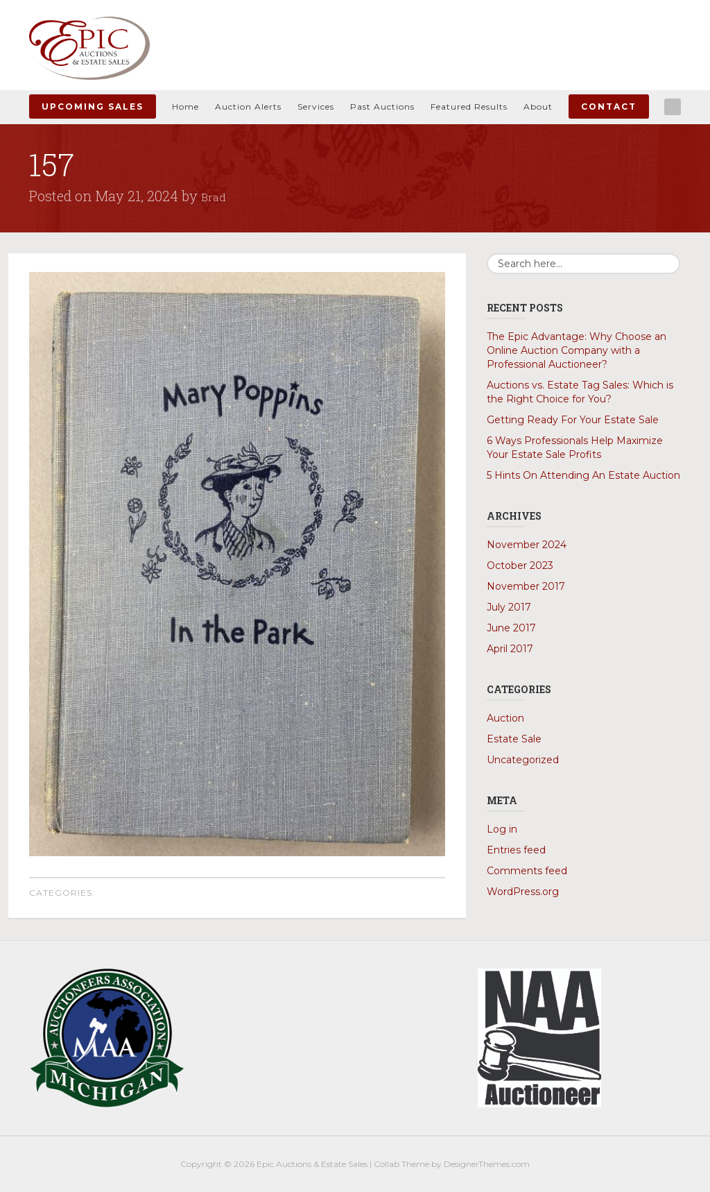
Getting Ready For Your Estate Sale (573, 420)
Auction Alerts (248, 106)
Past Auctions (382, 106)
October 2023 (520, 565)
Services (315, 106)
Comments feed (527, 871)
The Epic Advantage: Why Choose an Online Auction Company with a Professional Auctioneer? (576, 350)
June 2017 (511, 628)
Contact (609, 106)
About (538, 106)
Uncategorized (523, 759)
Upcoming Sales (93, 106)
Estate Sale (514, 739)
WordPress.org (523, 891)
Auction (505, 718)
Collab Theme (401, 1164)
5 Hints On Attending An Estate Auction (583, 475)
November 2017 (526, 586)
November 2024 (526, 544)
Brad (215, 196)
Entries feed (516, 850)
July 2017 (509, 607)
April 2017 (510, 648)
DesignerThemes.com (487, 1164)
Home (185, 106)
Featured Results (469, 106)
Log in (502, 829)
